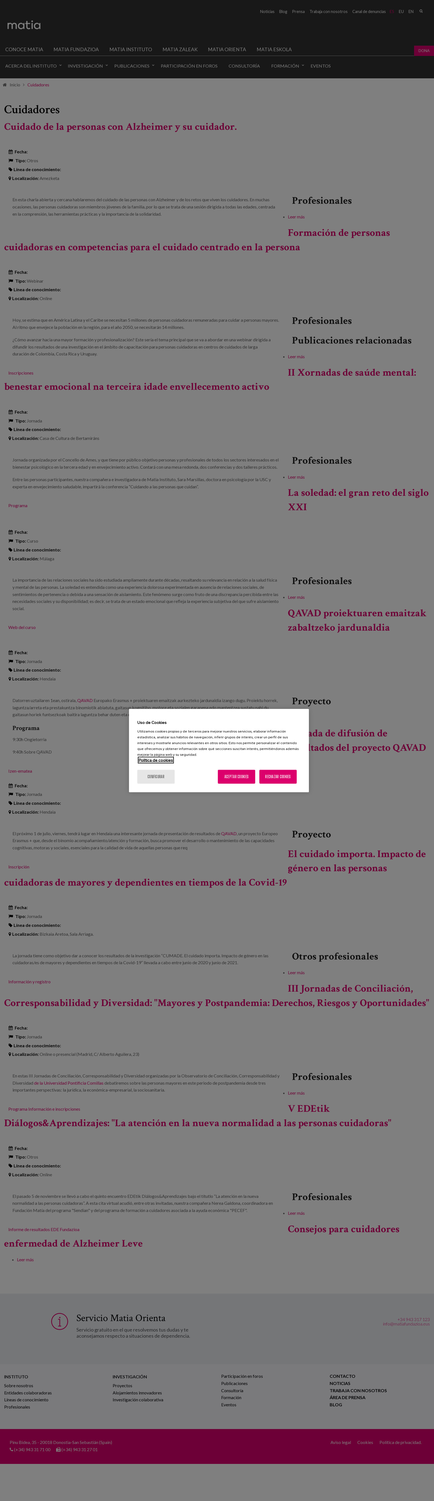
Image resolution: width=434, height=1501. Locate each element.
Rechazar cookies (278, 776)
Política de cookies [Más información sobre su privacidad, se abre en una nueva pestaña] (156, 759)
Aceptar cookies (236, 776)
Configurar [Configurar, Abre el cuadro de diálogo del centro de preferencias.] (156, 776)
